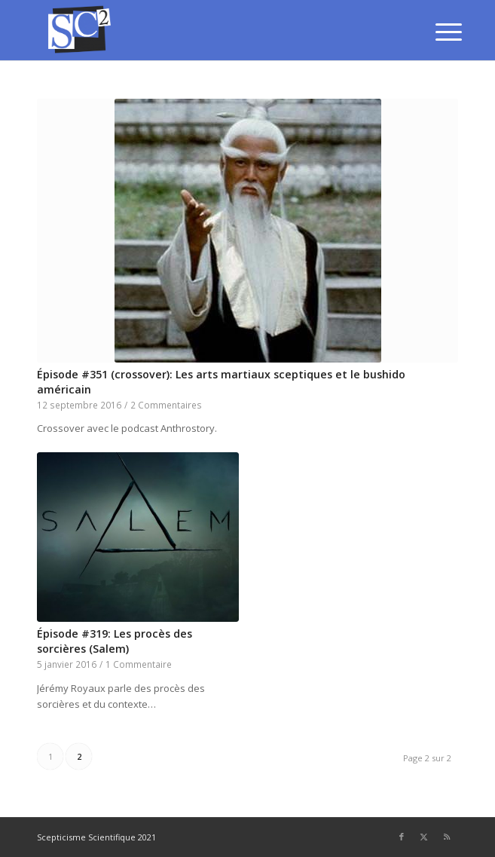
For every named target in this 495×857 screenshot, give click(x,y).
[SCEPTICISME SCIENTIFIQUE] (205, 30)
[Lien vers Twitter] (424, 836)
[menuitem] (437, 32)
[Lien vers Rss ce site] (446, 836)
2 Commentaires (166, 405)
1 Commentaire (138, 664)
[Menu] (437, 32)
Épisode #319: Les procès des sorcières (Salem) (114, 641)
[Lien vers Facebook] (401, 836)
